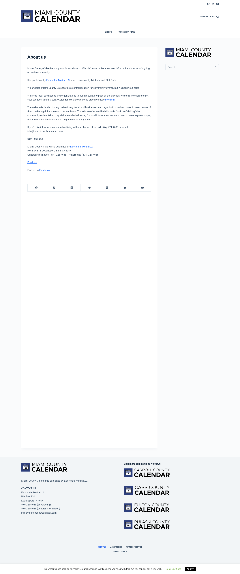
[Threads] (107, 188)
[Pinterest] (54, 188)
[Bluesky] (125, 188)
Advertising (116, 547)
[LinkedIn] (72, 188)
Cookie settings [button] (173, 569)
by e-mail (110, 99)
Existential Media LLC (58, 80)
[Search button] (216, 67)
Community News (126, 32)
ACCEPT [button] (190, 569)
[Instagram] (217, 4)
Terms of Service (134, 547)
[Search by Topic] (209, 16)
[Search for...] (189, 67)
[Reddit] (89, 188)
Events (110, 32)
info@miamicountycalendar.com (38, 512)
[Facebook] (208, 4)
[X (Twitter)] (213, 4)
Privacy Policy (120, 551)
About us (102, 547)
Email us (32, 162)
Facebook (44, 170)
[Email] (143, 188)
